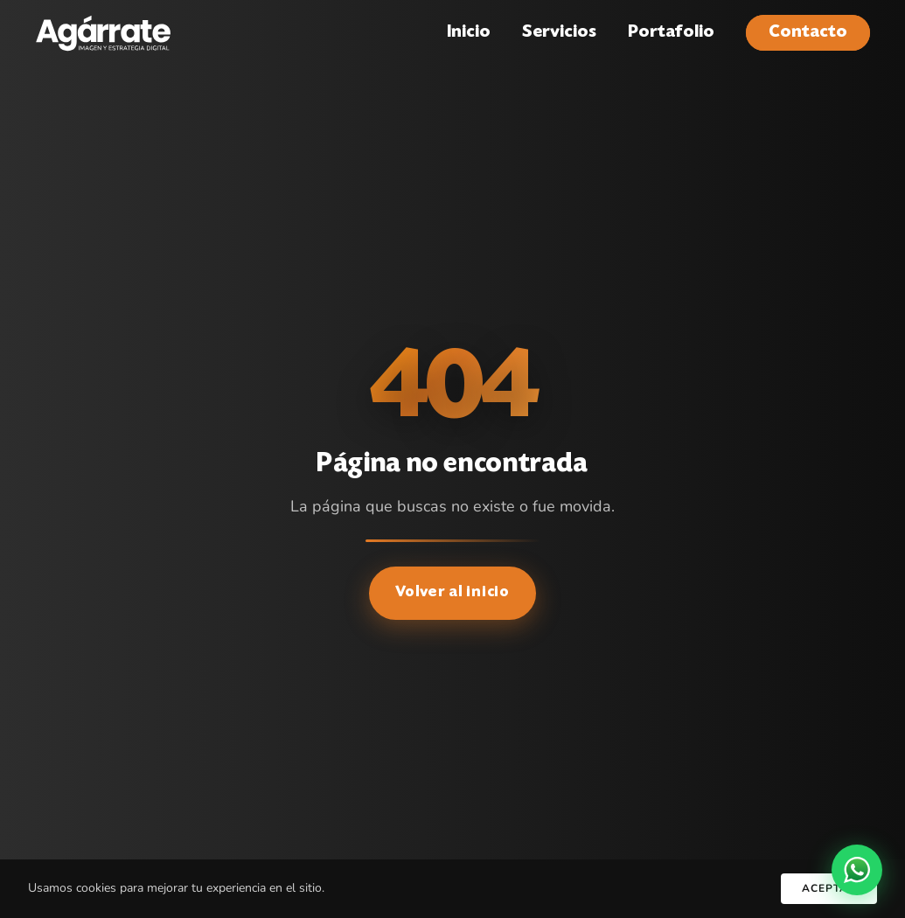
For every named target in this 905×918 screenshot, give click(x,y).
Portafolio (671, 32)
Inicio (469, 32)
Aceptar (829, 888)
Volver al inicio (452, 593)
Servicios (559, 32)
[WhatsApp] (857, 870)
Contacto (808, 32)
